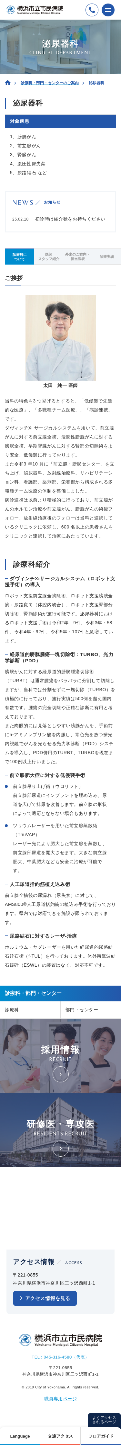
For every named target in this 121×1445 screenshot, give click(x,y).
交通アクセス (60, 1436)
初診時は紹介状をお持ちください (70, 218)
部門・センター (82, 1009)
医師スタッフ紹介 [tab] (48, 256)
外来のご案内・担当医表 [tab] (77, 256)
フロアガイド (101, 1436)
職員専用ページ (60, 1398)
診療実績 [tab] (107, 256)
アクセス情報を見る (47, 1298)
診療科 (12, 1009)
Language (20, 1436)
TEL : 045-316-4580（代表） (60, 1357)
